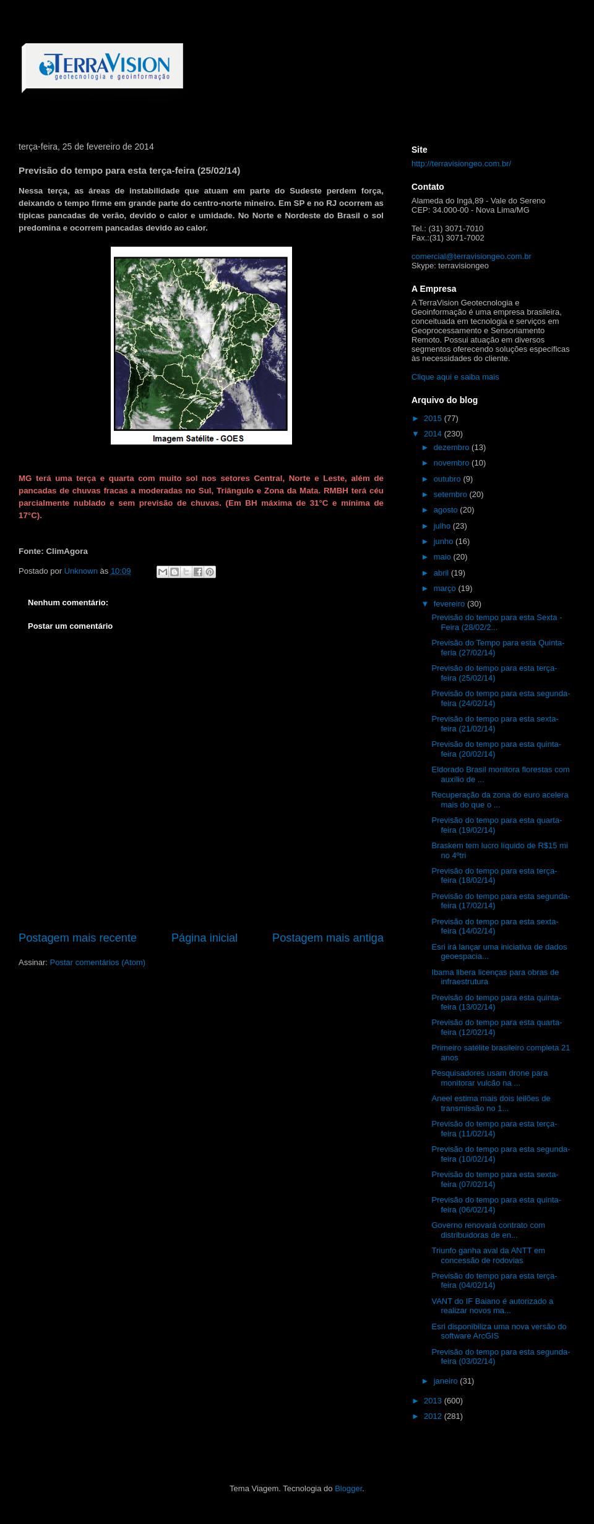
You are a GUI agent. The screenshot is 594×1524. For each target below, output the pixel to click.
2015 (434, 418)
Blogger (348, 1488)
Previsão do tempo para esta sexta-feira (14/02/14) (494, 926)
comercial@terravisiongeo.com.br (471, 256)
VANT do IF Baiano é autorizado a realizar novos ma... (492, 1306)
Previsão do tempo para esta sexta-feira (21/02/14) (494, 723)
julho (443, 525)
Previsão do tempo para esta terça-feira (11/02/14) (494, 1128)
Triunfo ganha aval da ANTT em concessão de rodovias (488, 1255)
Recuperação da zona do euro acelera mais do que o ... (499, 799)
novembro (452, 462)
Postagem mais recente (78, 938)
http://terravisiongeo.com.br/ (461, 163)
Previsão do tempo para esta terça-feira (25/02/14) (494, 673)
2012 (434, 1416)
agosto (447, 509)
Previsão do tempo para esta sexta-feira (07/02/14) (494, 1179)
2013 (434, 1400)
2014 (434, 433)
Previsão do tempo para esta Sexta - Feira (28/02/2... (496, 622)
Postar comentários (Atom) (98, 962)
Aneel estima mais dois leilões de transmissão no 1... (490, 1103)
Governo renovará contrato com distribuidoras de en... (488, 1230)
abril (442, 572)
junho (444, 541)
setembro (452, 494)
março (446, 588)
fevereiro (450, 603)
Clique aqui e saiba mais (455, 376)
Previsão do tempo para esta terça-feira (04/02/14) (494, 1280)
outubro (448, 478)
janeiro (447, 1381)
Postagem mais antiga (328, 938)
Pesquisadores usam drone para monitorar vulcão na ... (489, 1078)
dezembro (452, 447)
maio (444, 556)
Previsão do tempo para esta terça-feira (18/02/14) (494, 875)
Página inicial (204, 938)
